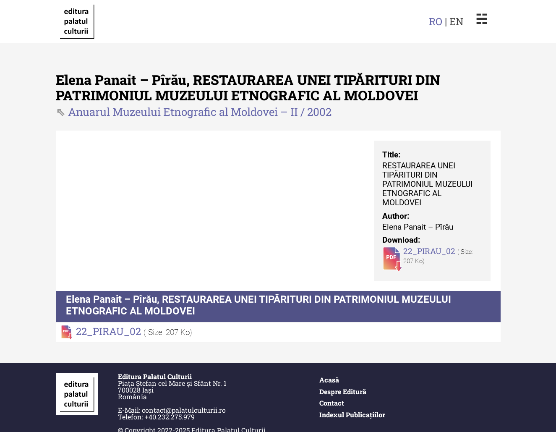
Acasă (329, 379)
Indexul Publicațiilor (352, 414)
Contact (331, 402)
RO (435, 21)
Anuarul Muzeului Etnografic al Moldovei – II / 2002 (200, 112)
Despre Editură (342, 391)
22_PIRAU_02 (430, 251)
